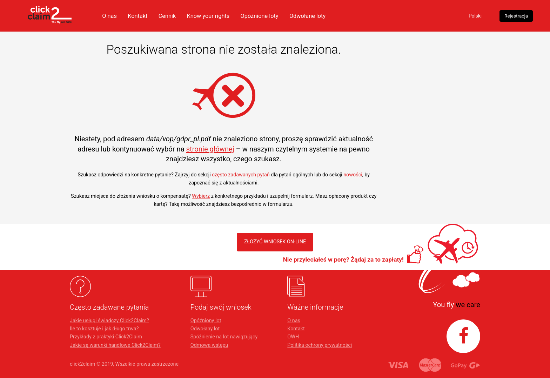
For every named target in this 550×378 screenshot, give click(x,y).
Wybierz (201, 196)
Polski (431, 16)
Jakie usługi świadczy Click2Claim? (109, 321)
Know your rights (259, 15)
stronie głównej (210, 149)
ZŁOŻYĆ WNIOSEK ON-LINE (275, 242)
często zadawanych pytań (241, 175)
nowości (352, 175)
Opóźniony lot (205, 321)
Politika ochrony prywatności (319, 345)
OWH (293, 337)
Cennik (216, 15)
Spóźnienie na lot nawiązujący (224, 337)
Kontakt (185, 15)
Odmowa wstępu (209, 345)
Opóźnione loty (313, 15)
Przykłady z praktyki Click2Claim (106, 337)
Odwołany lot (205, 329)
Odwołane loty (363, 15)
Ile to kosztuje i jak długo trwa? (104, 329)
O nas (156, 15)
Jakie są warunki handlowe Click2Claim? (115, 345)
